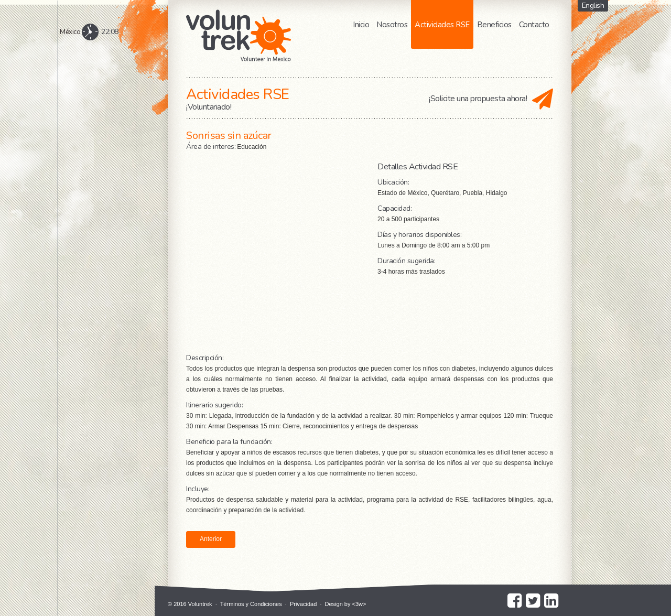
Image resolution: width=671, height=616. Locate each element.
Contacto (534, 27)
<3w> (359, 604)
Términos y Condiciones (251, 604)
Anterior (211, 539)
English (593, 5)
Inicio (361, 27)
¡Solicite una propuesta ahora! (478, 98)
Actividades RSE (442, 27)
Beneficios (494, 27)
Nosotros (391, 27)
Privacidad (303, 604)
